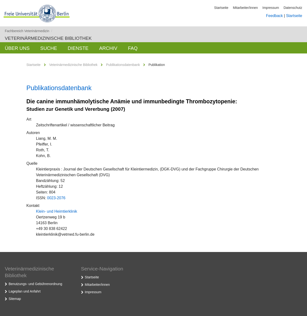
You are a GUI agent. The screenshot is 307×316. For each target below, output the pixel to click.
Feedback (274, 16)
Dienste (78, 48)
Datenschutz (292, 8)
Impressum (270, 8)
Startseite (221, 8)
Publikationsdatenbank (123, 65)
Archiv (108, 48)
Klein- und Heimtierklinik (56, 211)
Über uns (17, 48)
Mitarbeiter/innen (245, 8)
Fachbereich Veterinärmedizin (28, 31)
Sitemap (15, 299)
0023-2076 (56, 198)
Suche (48, 48)
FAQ (132, 48)
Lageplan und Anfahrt (25, 291)
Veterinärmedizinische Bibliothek (48, 38)
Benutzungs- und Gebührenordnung (35, 284)
